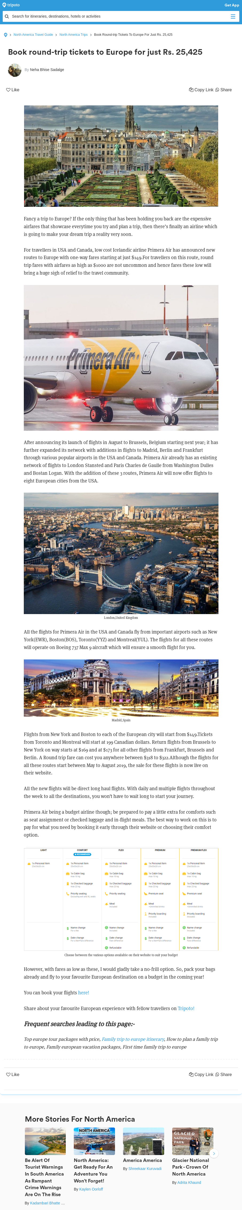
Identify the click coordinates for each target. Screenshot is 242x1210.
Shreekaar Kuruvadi (145, 1168)
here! (83, 993)
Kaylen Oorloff (91, 1189)
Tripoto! (186, 1008)
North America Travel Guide (33, 35)
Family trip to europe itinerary (133, 1039)
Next (214, 1154)
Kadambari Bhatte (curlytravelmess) (60, 1203)
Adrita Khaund (189, 1182)
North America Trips (73, 35)
